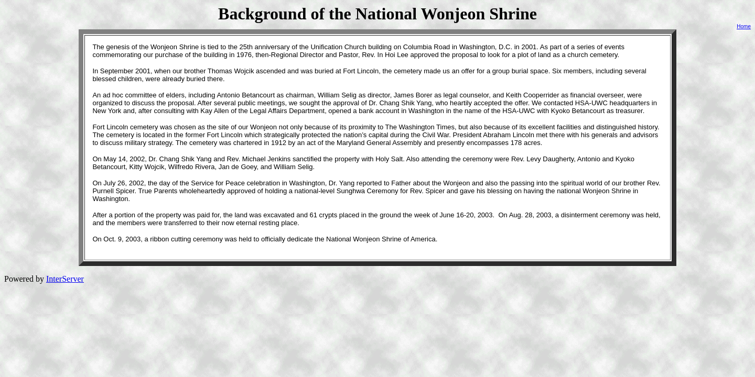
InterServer (65, 278)
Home (744, 26)
